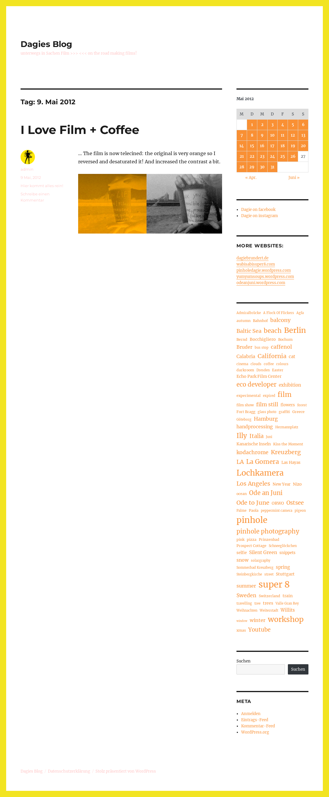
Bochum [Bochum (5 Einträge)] (285, 339)
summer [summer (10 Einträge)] (246, 586)
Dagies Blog (46, 44)
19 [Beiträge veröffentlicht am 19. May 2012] (293, 145)
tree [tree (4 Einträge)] (257, 603)
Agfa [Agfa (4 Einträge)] (300, 313)
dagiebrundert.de (252, 258)
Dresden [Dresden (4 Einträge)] (263, 370)
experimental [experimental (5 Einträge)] (248, 395)
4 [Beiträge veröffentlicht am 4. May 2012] (282, 124)
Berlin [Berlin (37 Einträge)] (295, 330)
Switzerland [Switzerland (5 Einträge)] (269, 596)
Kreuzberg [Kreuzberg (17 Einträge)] (286, 452)
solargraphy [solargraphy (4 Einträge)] (260, 560)
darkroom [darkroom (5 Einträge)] (245, 370)
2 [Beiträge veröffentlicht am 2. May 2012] (262, 124)
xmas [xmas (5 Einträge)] (241, 630)
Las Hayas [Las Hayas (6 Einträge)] (291, 462)
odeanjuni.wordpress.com (260, 282)
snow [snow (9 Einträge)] (242, 560)
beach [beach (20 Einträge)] (273, 331)
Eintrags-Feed (254, 719)
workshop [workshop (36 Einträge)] (286, 619)
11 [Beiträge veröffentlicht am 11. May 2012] (282, 135)
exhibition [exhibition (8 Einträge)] (290, 385)
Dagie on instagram (259, 215)
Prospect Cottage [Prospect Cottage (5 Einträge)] (251, 545)
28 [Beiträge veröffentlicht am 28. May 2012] (241, 167)
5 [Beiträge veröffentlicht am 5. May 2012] (293, 124)
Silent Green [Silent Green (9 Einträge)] (263, 552)
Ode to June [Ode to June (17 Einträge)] (252, 502)
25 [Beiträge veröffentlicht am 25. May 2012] (282, 156)
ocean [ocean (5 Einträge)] (241, 493)
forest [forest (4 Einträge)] (302, 405)
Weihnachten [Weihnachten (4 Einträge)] (246, 610)
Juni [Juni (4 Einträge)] (269, 437)
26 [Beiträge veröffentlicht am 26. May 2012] (293, 156)
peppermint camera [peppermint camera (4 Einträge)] (276, 511)
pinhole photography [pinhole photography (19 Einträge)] (267, 531)
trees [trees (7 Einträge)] (268, 603)
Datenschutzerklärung (69, 771)
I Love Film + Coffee (80, 130)
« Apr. (250, 177)
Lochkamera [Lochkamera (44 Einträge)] (260, 473)
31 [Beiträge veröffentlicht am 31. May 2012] (272, 167)
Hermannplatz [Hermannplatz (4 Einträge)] (286, 427)
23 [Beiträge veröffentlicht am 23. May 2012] (262, 156)
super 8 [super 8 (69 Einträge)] (274, 584)
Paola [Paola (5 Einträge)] (253, 510)
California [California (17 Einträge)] (272, 356)
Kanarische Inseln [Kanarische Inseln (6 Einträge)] (253, 444)
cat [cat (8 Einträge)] (292, 356)
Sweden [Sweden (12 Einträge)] (246, 595)
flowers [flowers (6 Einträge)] (288, 404)
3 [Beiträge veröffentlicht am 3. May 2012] (272, 124)
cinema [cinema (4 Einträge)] (242, 364)
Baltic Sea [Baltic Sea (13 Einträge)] (248, 331)
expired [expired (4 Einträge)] (269, 396)
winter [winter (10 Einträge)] (258, 620)
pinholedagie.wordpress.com (263, 270)
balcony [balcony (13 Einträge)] (280, 320)
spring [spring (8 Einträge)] (283, 567)
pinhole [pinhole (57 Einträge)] (251, 520)
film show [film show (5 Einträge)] (245, 405)
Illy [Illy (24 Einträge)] (241, 436)
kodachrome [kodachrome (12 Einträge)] (252, 452)
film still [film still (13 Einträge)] (267, 404)
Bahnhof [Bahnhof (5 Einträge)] (260, 320)
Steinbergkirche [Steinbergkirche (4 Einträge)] (249, 574)
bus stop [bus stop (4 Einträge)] (261, 347)
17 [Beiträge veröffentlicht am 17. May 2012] (272, 145)
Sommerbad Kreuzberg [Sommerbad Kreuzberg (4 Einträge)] (254, 568)
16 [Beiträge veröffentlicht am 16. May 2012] (262, 145)
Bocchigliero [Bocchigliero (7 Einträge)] (263, 339)
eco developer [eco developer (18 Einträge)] (256, 384)
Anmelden (251, 713)
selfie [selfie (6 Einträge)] (241, 552)
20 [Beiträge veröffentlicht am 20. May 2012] (303, 145)
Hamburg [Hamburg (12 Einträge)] (266, 419)
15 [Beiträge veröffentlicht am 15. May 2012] (252, 145)
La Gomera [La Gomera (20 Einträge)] (262, 462)
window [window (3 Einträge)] (241, 621)
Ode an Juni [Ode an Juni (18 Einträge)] (266, 493)
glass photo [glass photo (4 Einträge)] (267, 412)
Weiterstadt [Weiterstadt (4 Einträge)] (269, 610)
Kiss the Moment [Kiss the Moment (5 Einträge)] (288, 444)
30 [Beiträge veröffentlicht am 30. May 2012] (262, 167)
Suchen (243, 661)
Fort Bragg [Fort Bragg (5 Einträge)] (245, 412)
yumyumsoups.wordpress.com (265, 276)
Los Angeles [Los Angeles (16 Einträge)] (253, 483)
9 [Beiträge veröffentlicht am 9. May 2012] (262, 135)
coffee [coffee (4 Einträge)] (269, 364)
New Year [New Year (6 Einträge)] (282, 484)
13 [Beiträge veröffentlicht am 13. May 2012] (303, 135)
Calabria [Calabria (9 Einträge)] (245, 356)
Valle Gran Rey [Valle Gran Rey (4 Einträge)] (287, 603)
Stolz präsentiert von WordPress (125, 771)
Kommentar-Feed (258, 726)
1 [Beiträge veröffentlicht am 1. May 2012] (252, 124)
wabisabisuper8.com (255, 264)
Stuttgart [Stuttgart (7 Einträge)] (285, 574)
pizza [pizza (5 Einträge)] (251, 539)
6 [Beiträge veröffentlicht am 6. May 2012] (303, 124)
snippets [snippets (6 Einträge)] (287, 552)
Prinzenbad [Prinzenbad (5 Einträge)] (269, 539)
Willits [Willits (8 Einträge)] (288, 610)
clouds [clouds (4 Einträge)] (256, 364)
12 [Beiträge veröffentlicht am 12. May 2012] (293, 135)
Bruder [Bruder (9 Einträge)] (244, 347)
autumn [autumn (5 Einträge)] (243, 320)
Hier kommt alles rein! (42, 185)
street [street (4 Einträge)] (268, 574)
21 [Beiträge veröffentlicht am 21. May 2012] (242, 156)
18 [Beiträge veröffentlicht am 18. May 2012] (283, 145)
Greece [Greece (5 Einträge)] (298, 412)
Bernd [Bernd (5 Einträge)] (241, 339)
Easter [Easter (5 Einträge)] (277, 370)
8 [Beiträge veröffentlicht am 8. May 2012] (252, 135)
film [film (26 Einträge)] (285, 394)
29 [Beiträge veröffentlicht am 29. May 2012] (251, 167)
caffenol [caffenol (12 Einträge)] (281, 347)
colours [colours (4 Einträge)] (282, 364)
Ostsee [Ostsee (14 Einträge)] (295, 502)
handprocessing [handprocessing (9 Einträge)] (254, 426)
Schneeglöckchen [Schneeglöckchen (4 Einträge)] (283, 546)
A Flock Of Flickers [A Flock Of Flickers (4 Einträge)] (278, 313)
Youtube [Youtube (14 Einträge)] (259, 629)
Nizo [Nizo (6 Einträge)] (297, 484)
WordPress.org (255, 732)
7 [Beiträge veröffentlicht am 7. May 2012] (242, 135)
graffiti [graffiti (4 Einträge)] (284, 412)
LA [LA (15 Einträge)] (240, 461)
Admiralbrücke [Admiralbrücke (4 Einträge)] (248, 313)
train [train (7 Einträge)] (288, 595)
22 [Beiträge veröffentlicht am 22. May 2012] (252, 156)
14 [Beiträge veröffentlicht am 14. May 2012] (241, 145)
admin (27, 169)
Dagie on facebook (258, 209)
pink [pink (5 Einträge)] (240, 539)
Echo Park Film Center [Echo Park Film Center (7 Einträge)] (258, 376)
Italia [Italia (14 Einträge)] (256, 436)
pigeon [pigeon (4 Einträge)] (300, 511)
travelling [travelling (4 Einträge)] (244, 603)
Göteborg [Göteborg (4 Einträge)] (243, 419)
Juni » (294, 177)
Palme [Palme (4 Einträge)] (241, 511)
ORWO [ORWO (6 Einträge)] (278, 503)
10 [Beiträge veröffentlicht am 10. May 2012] (272, 135)
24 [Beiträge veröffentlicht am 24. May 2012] (272, 156)
